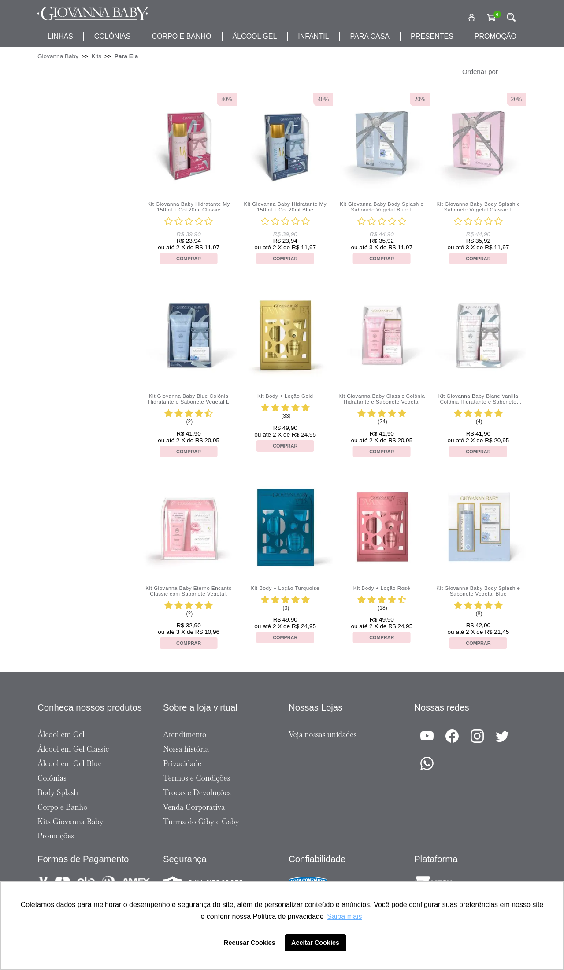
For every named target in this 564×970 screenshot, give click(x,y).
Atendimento (184, 734)
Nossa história (186, 749)
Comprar (188, 258)
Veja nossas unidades (322, 734)
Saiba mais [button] (344, 916)
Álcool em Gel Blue (69, 763)
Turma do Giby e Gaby (201, 821)
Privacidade (182, 763)
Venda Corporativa (194, 807)
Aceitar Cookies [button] (315, 942)
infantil (313, 36)
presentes (432, 36)
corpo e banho (181, 36)
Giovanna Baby (57, 56)
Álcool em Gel (61, 734)
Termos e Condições (196, 778)
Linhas (60, 36)
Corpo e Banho (62, 807)
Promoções (55, 835)
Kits (96, 56)
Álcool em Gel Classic (73, 749)
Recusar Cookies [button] (249, 942)
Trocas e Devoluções (197, 792)
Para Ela (126, 56)
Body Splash (57, 792)
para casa (370, 36)
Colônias (112, 36)
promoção (495, 36)
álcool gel (255, 36)
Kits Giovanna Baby (70, 821)
